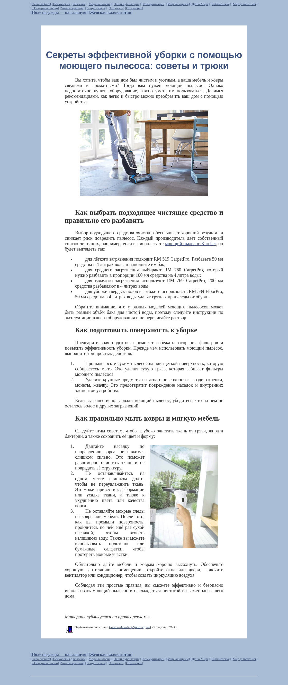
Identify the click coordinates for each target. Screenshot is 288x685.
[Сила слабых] (40, 4)
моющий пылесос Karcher (190, 243)
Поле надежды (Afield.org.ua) (130, 627)
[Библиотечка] (221, 4)
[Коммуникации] (154, 4)
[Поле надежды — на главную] (58, 12)
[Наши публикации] (126, 4)
